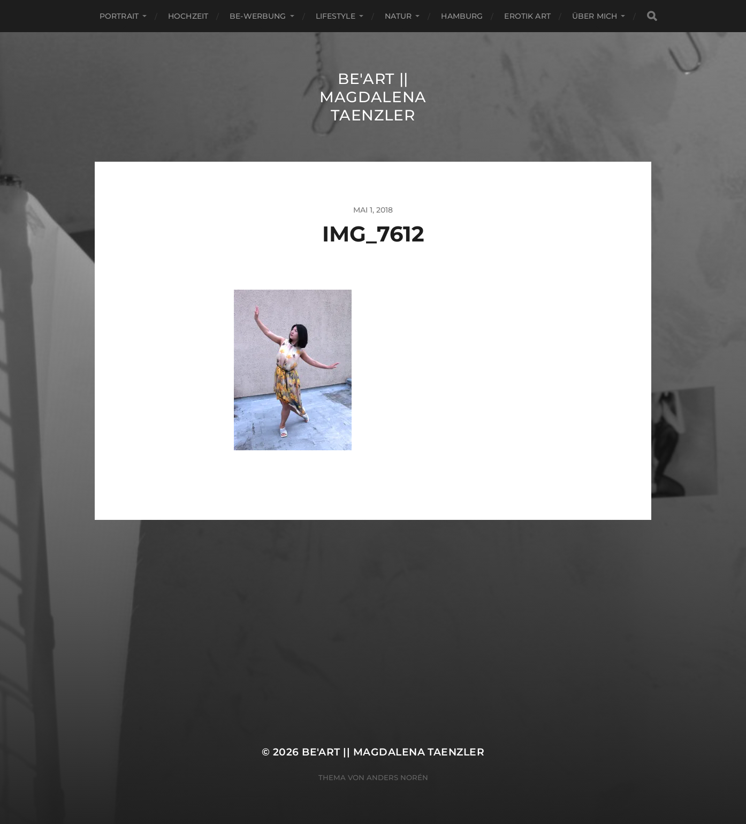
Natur (398, 16)
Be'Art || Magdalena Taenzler (373, 97)
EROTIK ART (527, 16)
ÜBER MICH (594, 16)
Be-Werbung (258, 16)
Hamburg (462, 16)
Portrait (119, 16)
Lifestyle (335, 16)
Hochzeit (188, 16)
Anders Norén (397, 777)
